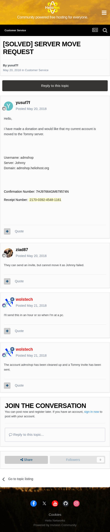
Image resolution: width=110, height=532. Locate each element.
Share (26, 460)
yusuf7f (13, 65)
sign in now (91, 411)
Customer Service (36, 70)
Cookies (55, 514)
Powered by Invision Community (55, 525)
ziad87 (22, 249)
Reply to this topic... (26, 434)
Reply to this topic (55, 86)
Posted (31, 109)
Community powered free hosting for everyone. (52, 17)
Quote (19, 231)
